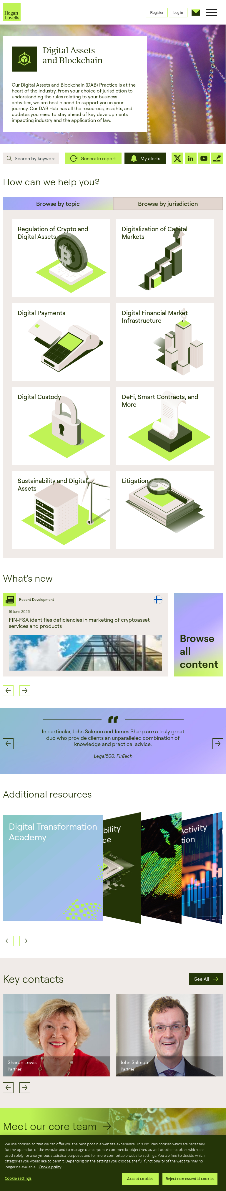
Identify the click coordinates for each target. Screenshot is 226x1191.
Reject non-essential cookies (190, 1178)
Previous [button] (8, 690)
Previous (8, 1087)
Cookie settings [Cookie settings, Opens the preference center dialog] (18, 1178)
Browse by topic (58, 203)
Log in (178, 13)
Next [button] (24, 690)
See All (201, 979)
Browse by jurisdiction (168, 203)
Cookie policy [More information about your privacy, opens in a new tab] (50, 1167)
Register (157, 13)
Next (24, 1087)
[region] (113, 1163)
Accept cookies (140, 1178)
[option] (85, 634)
